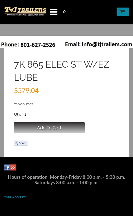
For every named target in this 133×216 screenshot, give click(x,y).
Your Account (15, 197)
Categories (53, 11)
